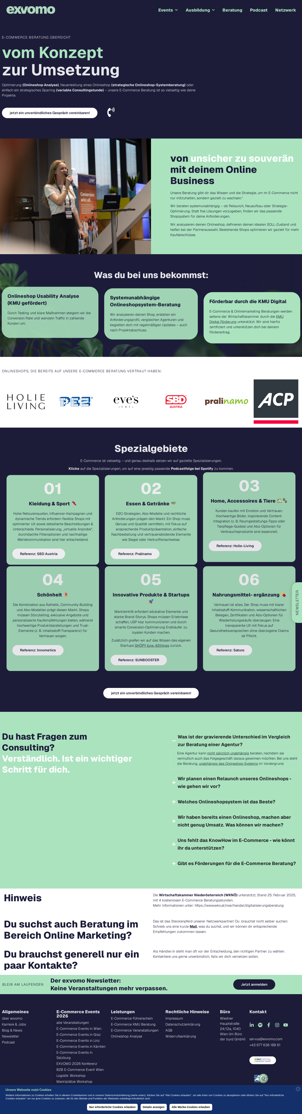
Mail (193, 926)
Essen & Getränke (151, 423)
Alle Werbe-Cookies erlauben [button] (191, 1107)
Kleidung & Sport (52, 423)
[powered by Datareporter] (298, 1091)
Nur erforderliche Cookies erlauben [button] (112, 1107)
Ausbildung (200, 10)
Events (168, 10)
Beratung (232, 10)
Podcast (259, 10)
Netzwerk (285, 10)
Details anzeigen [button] (153, 1107)
